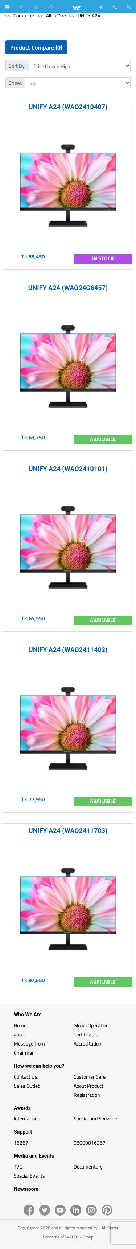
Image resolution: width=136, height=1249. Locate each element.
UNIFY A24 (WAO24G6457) (68, 288)
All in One (56, 15)
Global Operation (91, 1025)
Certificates (86, 1034)
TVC (18, 1166)
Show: (15, 83)
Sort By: (17, 66)
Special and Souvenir (96, 1118)
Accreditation (88, 1043)
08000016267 (90, 1142)
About (20, 1034)
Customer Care (90, 1076)
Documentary (88, 1166)
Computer (23, 15)
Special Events (29, 1175)
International (27, 1118)
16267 (21, 1142)
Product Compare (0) (36, 47)
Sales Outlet (27, 1086)
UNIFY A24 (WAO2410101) (68, 469)
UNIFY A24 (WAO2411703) (68, 830)
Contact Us (25, 1076)
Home (20, 1025)
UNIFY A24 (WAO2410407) (68, 107)
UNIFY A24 (89, 15)
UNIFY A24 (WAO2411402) (68, 649)
